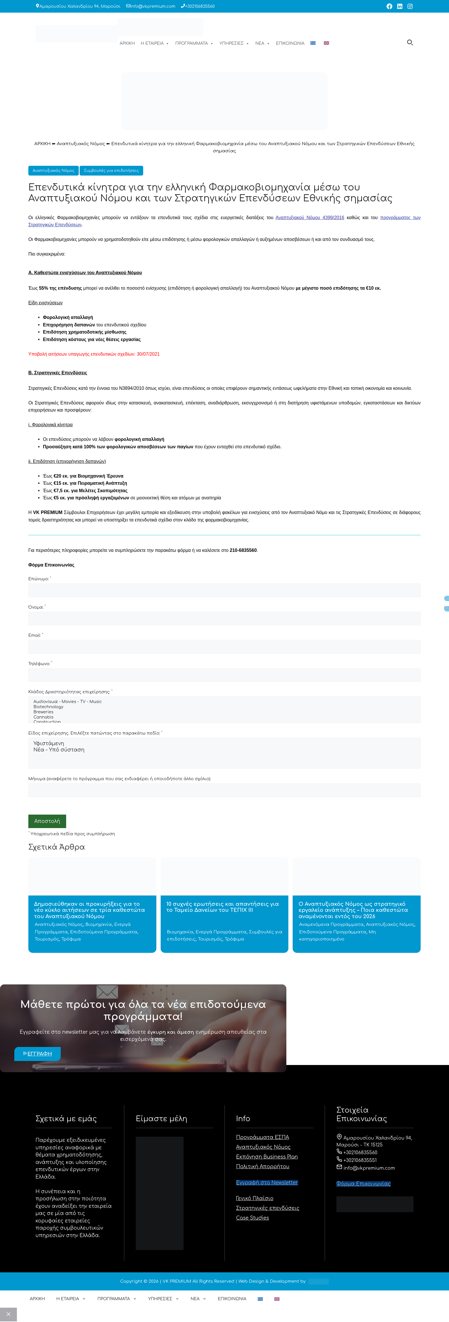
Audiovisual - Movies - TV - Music (224, 702)
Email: (35, 635)
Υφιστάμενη (224, 744)
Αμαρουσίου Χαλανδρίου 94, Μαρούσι (80, 6)
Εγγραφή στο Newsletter (267, 1182)
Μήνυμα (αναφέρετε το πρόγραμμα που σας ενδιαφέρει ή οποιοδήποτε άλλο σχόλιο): (119, 779)
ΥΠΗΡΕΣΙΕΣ (234, 43)
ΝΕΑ (262, 43)
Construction (224, 722)
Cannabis (224, 717)
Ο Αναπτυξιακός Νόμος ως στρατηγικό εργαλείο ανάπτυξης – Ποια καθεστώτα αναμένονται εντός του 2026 (353, 910)
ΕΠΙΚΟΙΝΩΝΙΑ (290, 43)
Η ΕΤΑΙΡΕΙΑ (155, 43)
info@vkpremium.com (152, 6)
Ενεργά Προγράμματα (221, 932)
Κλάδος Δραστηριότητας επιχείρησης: (70, 691)
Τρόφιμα (71, 939)
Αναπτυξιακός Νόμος (81, 143)
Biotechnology (224, 707)
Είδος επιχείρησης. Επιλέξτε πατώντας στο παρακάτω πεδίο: (95, 733)
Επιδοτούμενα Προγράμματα (103, 932)
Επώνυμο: (39, 578)
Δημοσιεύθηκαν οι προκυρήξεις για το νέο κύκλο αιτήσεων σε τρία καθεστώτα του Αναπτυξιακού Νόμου (89, 910)
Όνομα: (37, 607)
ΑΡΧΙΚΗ (127, 43)
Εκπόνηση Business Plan (267, 1157)
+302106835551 (356, 1160)
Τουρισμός (47, 939)
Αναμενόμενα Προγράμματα (331, 924)
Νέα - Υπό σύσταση (224, 750)
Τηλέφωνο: (40, 663)
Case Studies (252, 1218)
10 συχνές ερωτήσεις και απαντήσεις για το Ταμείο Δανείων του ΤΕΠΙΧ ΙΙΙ (222, 907)
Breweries (224, 712)
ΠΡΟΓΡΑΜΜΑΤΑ (194, 43)
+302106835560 (200, 6)
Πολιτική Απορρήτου (263, 1166)
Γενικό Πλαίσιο (255, 1198)
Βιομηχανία (99, 924)
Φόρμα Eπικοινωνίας (363, 1184)
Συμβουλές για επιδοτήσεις (111, 171)
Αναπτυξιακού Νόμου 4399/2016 (310, 217)
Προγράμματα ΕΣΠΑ (262, 1137)
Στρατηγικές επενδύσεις (268, 1208)
